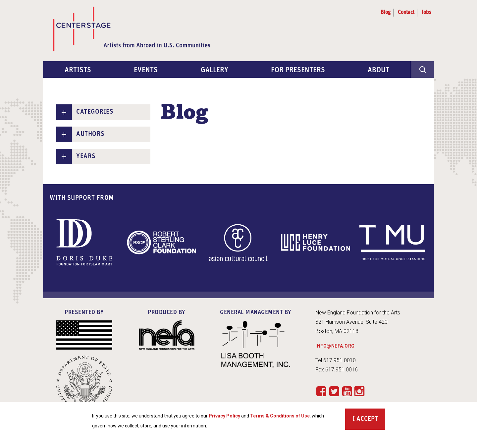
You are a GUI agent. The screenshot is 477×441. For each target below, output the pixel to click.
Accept (367, 421)
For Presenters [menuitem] (298, 70)
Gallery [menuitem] (214, 70)
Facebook (321, 391)
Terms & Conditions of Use (280, 418)
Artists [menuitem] (78, 70)
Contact (406, 12)
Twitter (334, 391)
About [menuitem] (378, 70)
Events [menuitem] (146, 70)
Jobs (426, 12)
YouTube (347, 391)
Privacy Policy (224, 418)
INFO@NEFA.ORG (335, 346)
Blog (386, 12)
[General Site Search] (422, 69)
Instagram (359, 391)
